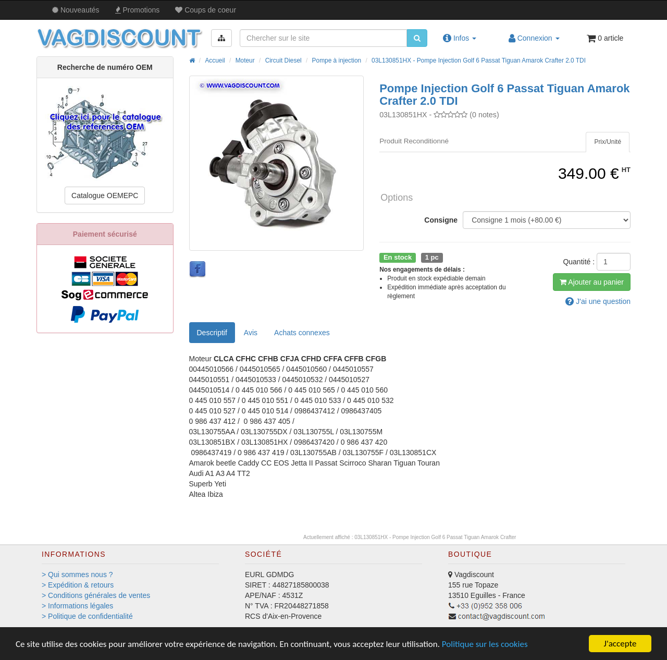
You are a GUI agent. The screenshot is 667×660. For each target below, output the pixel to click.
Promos (137, 10)
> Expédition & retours (78, 585)
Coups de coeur (205, 10)
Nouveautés (76, 10)
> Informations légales (77, 606)
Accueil (215, 60)
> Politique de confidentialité (87, 616)
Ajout (592, 282)
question (598, 301)
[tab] (607, 142)
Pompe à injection (337, 60)
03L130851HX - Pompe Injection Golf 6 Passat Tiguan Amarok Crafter (435, 537)
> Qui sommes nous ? (77, 574)
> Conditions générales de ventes (96, 595)
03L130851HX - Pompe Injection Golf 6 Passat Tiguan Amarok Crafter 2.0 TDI (479, 60)
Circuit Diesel (283, 60)
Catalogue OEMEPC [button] (104, 195)
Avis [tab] (250, 332)
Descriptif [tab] (212, 332)
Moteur (245, 60)
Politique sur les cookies (485, 644)
